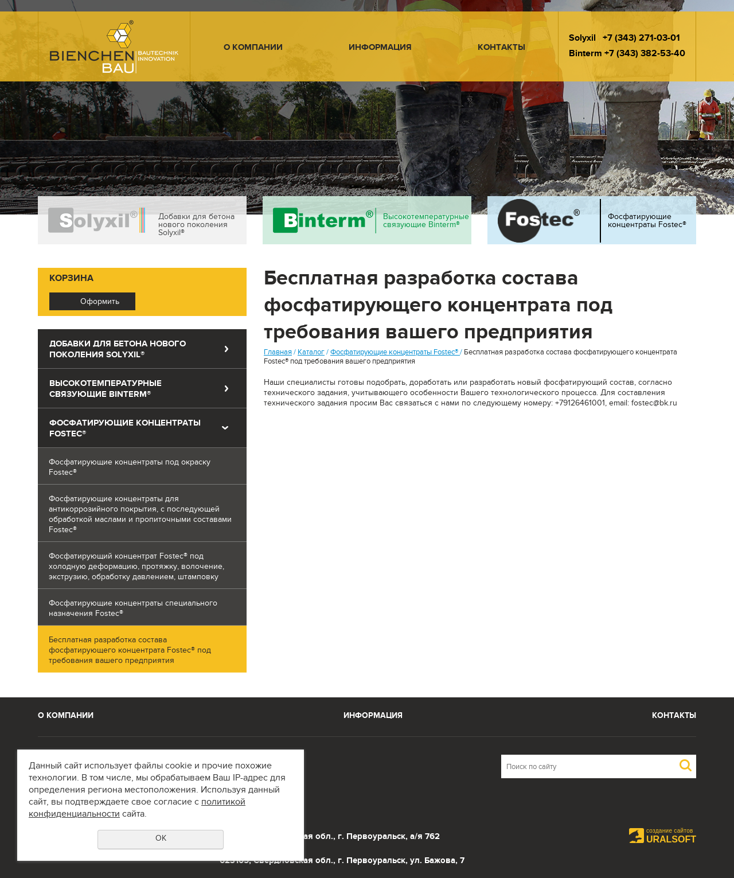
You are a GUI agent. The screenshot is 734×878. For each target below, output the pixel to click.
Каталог (311, 353)
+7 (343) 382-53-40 (644, 55)
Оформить (99, 303)
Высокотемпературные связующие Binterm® (426, 222)
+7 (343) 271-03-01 (641, 39)
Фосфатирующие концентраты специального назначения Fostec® (133, 609)
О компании (253, 48)
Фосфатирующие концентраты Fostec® (647, 222)
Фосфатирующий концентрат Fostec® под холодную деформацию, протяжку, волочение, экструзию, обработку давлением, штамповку (136, 567)
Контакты (501, 48)
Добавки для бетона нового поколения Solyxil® (196, 226)
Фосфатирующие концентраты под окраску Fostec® (129, 468)
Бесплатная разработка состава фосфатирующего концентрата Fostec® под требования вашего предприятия (130, 651)
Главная (278, 353)
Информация (380, 48)
